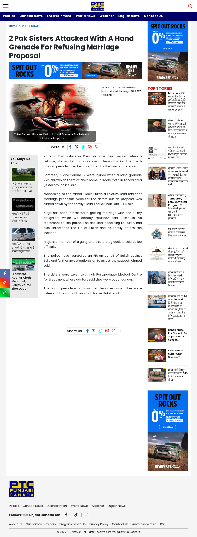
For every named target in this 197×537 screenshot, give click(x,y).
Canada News (31, 16)
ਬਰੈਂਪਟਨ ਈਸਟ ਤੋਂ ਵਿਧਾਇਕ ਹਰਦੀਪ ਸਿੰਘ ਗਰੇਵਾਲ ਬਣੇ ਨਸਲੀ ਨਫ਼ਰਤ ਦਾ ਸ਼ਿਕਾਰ (176, 279)
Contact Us (153, 16)
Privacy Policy (98, 524)
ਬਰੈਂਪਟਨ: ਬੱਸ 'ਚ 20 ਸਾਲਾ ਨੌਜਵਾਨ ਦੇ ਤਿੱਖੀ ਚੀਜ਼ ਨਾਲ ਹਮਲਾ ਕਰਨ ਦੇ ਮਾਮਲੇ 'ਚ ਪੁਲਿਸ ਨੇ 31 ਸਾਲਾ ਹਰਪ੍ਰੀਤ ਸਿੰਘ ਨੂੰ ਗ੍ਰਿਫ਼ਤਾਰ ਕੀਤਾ (177, 307)
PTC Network (132, 532)
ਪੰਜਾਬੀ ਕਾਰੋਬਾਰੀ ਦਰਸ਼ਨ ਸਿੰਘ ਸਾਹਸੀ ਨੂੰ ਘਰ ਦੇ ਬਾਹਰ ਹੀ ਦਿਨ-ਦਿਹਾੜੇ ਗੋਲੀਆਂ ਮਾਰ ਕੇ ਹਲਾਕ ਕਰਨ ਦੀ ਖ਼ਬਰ (177, 129)
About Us (15, 524)
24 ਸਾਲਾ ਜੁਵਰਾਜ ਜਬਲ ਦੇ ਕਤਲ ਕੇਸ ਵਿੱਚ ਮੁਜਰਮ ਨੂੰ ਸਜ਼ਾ (177, 232)
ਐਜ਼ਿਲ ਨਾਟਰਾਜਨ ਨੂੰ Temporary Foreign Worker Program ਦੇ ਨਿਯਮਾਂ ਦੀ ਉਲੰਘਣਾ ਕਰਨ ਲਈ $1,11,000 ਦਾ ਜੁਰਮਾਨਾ (177, 207)
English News (128, 16)
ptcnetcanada (126, 87)
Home (13, 26)
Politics (9, 16)
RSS (162, 524)
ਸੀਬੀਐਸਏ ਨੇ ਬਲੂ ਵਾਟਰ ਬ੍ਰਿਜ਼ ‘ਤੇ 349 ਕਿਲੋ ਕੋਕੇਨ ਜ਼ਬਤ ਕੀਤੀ (178, 375)
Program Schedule (72, 524)
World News (85, 16)
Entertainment (59, 16)
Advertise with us (144, 524)
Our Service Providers (41, 524)
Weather (106, 16)
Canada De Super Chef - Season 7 (176, 354)
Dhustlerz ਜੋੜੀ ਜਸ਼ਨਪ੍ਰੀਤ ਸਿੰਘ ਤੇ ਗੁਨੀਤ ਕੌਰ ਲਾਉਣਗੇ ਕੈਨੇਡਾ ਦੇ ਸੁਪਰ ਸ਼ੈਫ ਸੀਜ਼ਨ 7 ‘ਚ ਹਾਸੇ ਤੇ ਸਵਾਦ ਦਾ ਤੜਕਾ (177, 101)
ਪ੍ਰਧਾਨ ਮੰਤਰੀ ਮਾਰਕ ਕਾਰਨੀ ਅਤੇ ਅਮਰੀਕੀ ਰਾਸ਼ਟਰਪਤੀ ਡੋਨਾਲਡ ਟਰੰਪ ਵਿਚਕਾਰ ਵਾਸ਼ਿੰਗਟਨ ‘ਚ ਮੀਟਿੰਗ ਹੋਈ (178, 176)
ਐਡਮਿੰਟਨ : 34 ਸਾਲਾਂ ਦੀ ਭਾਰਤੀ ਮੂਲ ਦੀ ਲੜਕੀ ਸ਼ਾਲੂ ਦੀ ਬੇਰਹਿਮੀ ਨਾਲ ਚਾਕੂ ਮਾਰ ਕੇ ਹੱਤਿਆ (178, 255)
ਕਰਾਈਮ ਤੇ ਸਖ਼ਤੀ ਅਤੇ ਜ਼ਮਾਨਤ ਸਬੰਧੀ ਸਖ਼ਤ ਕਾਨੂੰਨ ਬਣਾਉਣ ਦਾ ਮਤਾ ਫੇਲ (177, 152)
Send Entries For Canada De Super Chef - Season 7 (177, 335)
